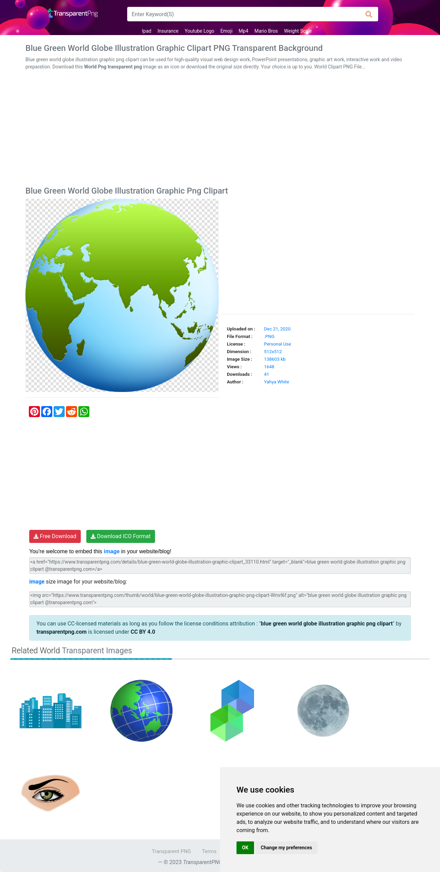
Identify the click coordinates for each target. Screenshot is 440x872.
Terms (209, 851)
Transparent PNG (171, 851)
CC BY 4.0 (143, 632)
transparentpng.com (61, 632)
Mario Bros (266, 31)
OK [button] (245, 847)
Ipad (146, 31)
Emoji (226, 31)
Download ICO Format (121, 536)
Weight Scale (298, 31)
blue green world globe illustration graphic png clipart (327, 623)
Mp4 (243, 31)
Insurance (167, 31)
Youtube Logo (199, 31)
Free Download (55, 536)
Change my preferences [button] (286, 847)
